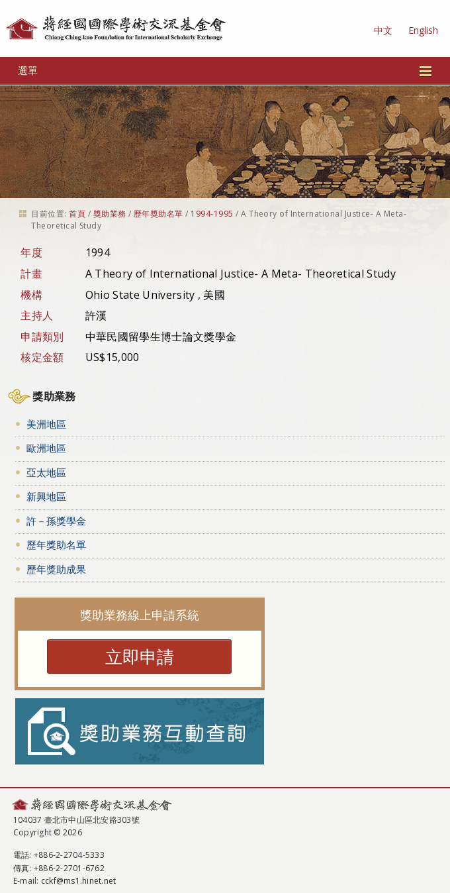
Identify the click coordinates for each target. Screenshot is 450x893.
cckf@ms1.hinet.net (78, 880)
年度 (31, 252)
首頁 (77, 213)
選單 (225, 70)
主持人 (37, 315)
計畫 (31, 273)
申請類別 (42, 336)
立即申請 (139, 656)
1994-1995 (212, 213)
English (423, 30)
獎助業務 (109, 213)
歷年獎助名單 (158, 213)
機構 (31, 295)
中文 (383, 30)
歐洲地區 (46, 447)
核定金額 (42, 357)
